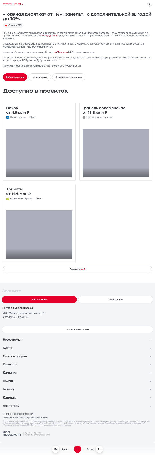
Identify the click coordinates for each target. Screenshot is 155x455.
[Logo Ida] (26, 434)
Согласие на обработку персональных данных (25, 417)
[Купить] (55, 449)
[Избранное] (149, 4)
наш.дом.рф (66, 425)
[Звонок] (99, 449)
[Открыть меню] (77, 449)
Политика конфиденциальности (18, 414)
